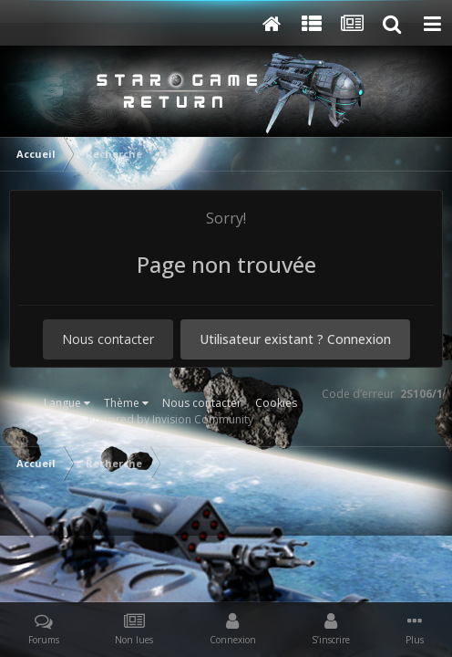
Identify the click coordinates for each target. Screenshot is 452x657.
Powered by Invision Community (170, 419)
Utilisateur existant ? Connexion (295, 339)
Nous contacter (108, 339)
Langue (67, 403)
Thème (126, 403)
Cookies (276, 403)
